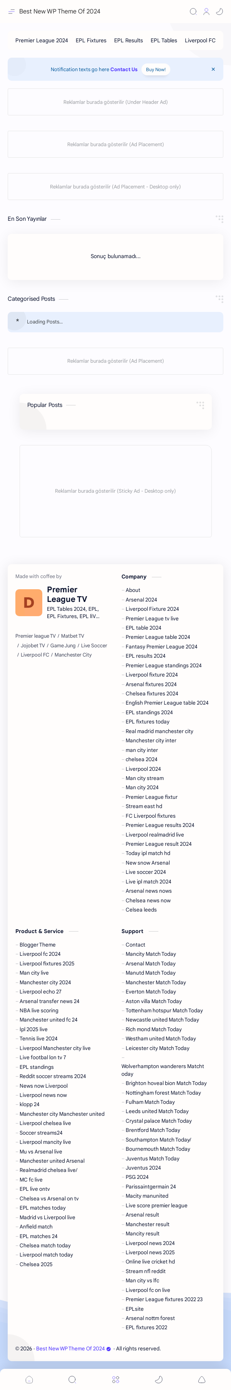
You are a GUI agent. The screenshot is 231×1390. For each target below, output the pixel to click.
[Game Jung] (63, 646)
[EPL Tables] (164, 40)
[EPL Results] (128, 40)
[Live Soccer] (94, 646)
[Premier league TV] (35, 636)
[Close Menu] (213, 69)
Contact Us (124, 69)
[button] (219, 11)
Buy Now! (156, 69)
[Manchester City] (73, 655)
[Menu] (115, 1379)
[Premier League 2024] (41, 40)
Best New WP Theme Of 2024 (73, 1348)
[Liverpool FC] (200, 40)
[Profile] (206, 11)
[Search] (193, 11)
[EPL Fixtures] (91, 40)
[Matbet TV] (72, 636)
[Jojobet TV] (33, 646)
